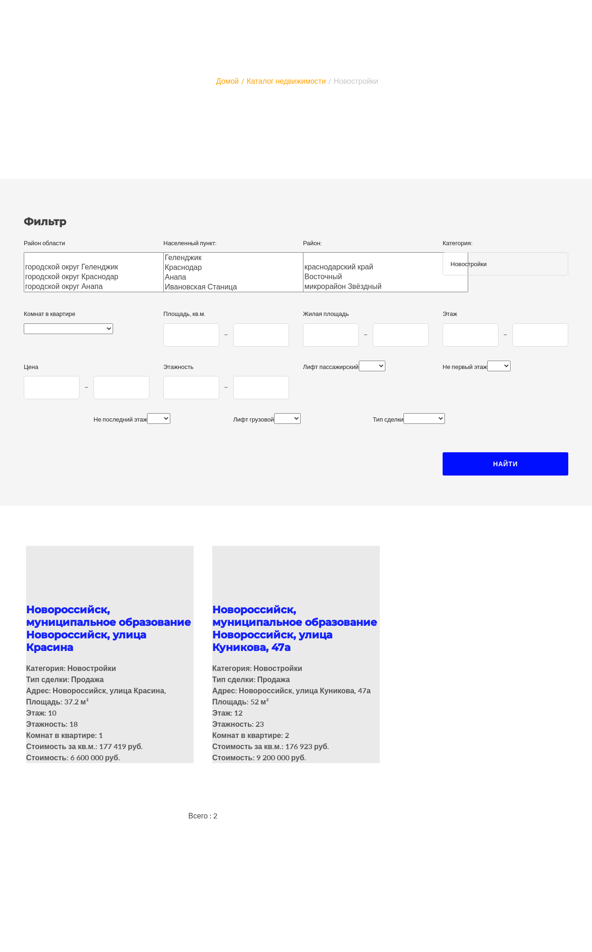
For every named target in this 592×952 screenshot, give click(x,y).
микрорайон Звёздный (385, 286)
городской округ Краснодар (100, 277)
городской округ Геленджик (100, 267)
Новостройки (356, 80)
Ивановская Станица (240, 287)
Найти (505, 464)
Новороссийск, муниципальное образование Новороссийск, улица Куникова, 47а (294, 628)
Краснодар (240, 267)
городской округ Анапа (100, 286)
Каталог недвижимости (286, 80)
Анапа (240, 277)
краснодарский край (385, 267)
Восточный (385, 277)
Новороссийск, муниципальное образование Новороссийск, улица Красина (108, 628)
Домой (227, 80)
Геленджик (240, 257)
